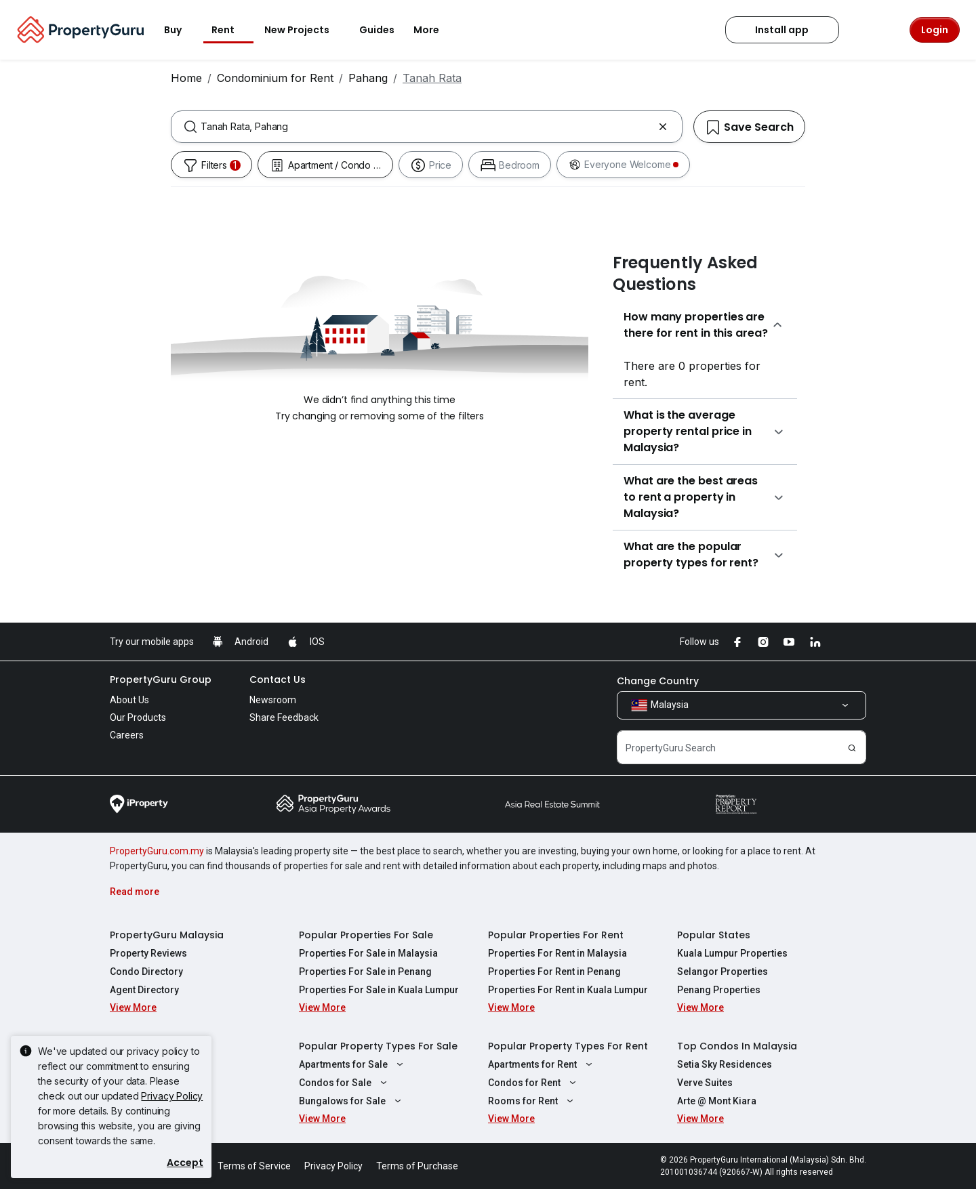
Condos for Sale (344, 1082)
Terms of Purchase (417, 1166)
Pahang (368, 78)
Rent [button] (231, 30)
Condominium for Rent (275, 78)
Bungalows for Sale (352, 1100)
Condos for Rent (534, 1082)
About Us (129, 699)
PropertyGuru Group (160, 679)
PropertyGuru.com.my (157, 851)
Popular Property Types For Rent (568, 1046)
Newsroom (272, 699)
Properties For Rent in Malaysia (557, 953)
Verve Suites (705, 1082)
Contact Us (277, 679)
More (434, 30)
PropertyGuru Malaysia (167, 935)
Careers (127, 735)
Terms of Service (254, 1166)
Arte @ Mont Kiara (716, 1101)
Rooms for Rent (532, 1100)
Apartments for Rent (542, 1064)
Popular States (713, 935)
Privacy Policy (172, 1096)
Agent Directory (144, 989)
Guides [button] (376, 30)
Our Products (138, 717)
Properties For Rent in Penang (554, 971)
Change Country (658, 681)
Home (186, 78)
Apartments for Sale (353, 1064)
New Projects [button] (305, 30)
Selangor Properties (722, 971)
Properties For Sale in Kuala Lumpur (379, 989)
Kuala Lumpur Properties (732, 953)
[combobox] (427, 127)
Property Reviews (148, 953)
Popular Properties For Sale (366, 935)
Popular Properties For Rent (556, 935)
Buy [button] (181, 30)
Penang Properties (718, 989)
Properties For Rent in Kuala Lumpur (568, 989)
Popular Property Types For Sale (378, 1046)
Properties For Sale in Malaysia (368, 953)
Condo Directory (146, 971)
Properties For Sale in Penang (365, 971)
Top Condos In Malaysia (737, 1046)
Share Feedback (284, 717)
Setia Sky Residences (724, 1064)
